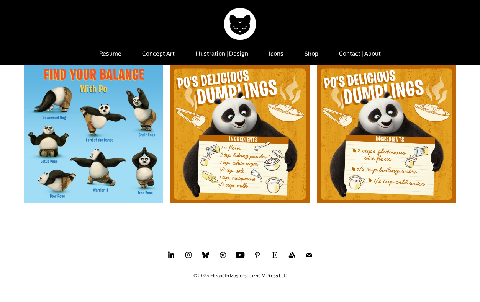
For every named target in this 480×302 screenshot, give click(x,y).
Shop (311, 53)
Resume (110, 53)
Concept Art (158, 53)
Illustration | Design (222, 53)
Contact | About (360, 53)
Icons (276, 53)
